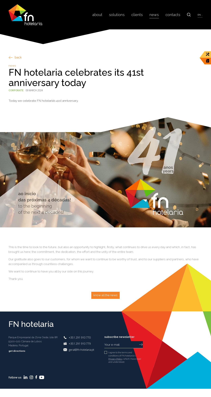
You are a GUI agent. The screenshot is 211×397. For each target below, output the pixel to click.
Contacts (174, 15)
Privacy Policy (115, 358)
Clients (141, 15)
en (199, 15)
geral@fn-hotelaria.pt (81, 350)
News (157, 15)
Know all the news (105, 295)
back (15, 57)
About (103, 15)
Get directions (19, 351)
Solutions (122, 15)
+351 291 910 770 (80, 337)
